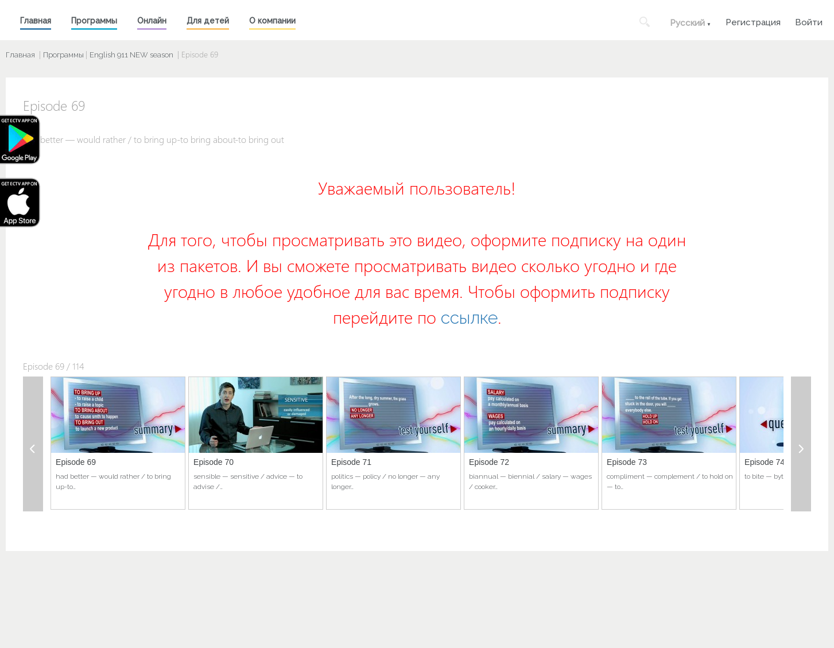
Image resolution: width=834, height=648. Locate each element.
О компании (272, 20)
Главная (35, 20)
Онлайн (151, 20)
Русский (687, 23)
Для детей (208, 20)
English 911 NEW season (131, 55)
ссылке (469, 318)
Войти (809, 21)
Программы (94, 20)
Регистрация (753, 21)
